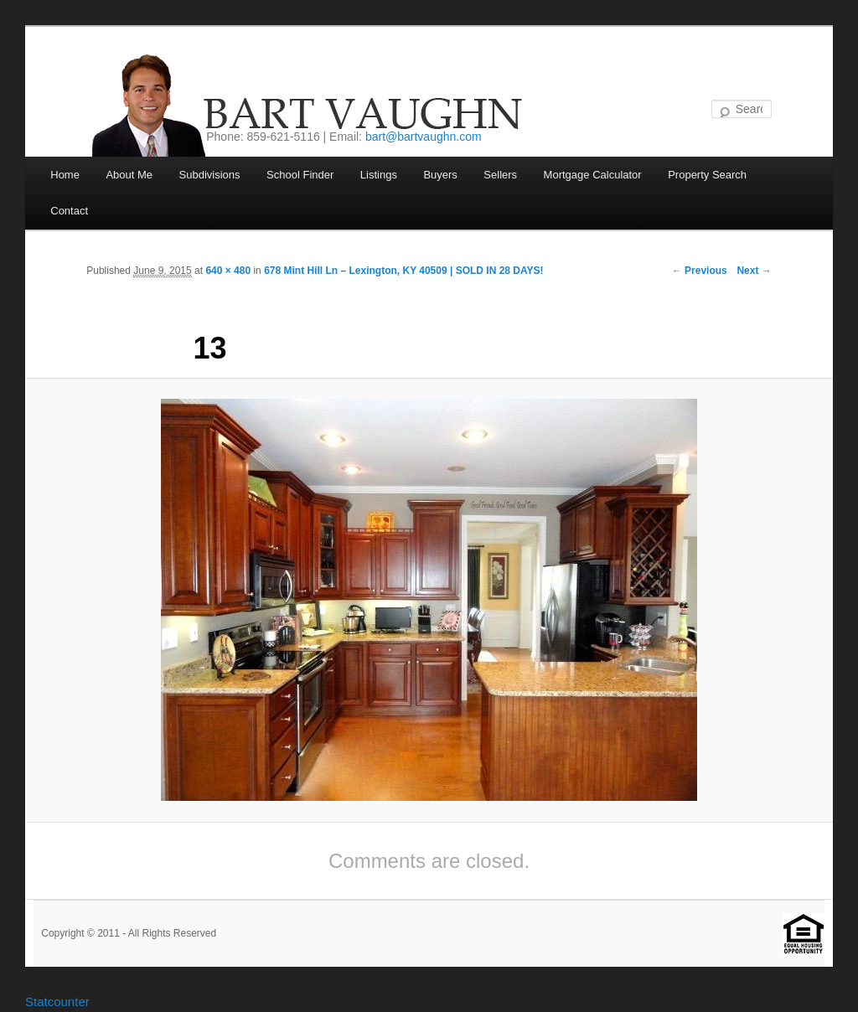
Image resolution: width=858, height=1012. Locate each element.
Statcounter (57, 1001)
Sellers (500, 174)
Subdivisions (209, 174)
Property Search (707, 174)
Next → (754, 270)
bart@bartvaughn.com (423, 136)
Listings (378, 174)
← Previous (699, 270)
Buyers (440, 174)
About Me (129, 174)
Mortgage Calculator (593, 174)
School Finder (299, 174)
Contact (69, 210)
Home (65, 174)
